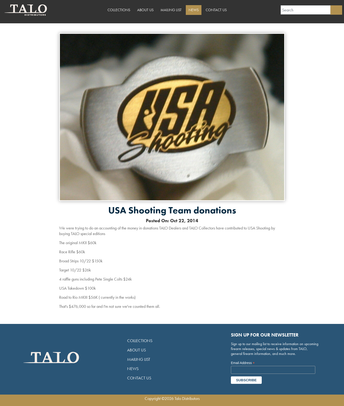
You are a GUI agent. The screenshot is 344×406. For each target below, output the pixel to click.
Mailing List (171, 9)
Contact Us (216, 9)
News (194, 9)
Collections (119, 9)
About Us (145, 9)
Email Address (243, 363)
